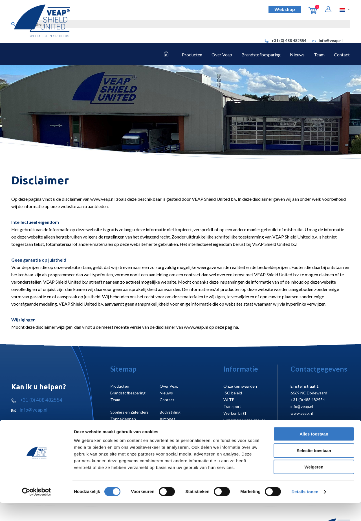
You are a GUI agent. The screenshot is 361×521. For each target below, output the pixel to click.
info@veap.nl (327, 40)
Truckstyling (121, 432)
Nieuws (297, 54)
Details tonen (304, 509)
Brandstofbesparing (261, 54)
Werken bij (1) (235, 413)
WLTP (228, 399)
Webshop (284, 9)
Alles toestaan (314, 452)
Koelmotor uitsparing (242, 433)
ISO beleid (232, 392)
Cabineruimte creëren (179, 425)
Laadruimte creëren (127, 425)
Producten (192, 54)
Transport (232, 406)
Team (319, 54)
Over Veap (222, 54)
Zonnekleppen (123, 418)
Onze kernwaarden (240, 386)
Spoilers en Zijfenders (129, 412)
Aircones (167, 418)
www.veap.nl (301, 413)
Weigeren (313, 485)
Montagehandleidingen (243, 426)
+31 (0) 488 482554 (285, 40)
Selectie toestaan (314, 468)
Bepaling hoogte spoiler (244, 420)
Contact (342, 54)
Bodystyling (170, 412)
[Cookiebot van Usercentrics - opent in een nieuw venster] (36, 510)
